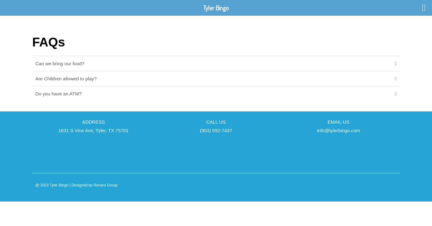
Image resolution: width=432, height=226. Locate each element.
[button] (216, 63)
